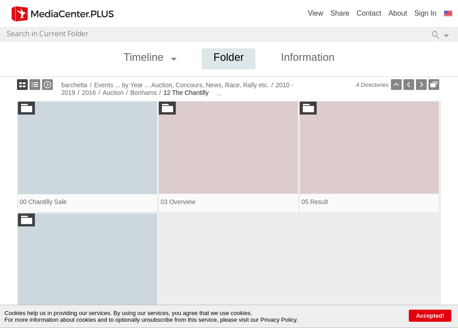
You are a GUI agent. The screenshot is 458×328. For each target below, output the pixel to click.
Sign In (425, 13)
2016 (89, 92)
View (315, 13)
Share (340, 13)
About (397, 13)
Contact (368, 13)
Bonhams (143, 92)
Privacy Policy (278, 319)
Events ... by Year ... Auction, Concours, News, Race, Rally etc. (181, 85)
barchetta (74, 85)
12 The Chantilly (185, 92)
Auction (112, 92)
